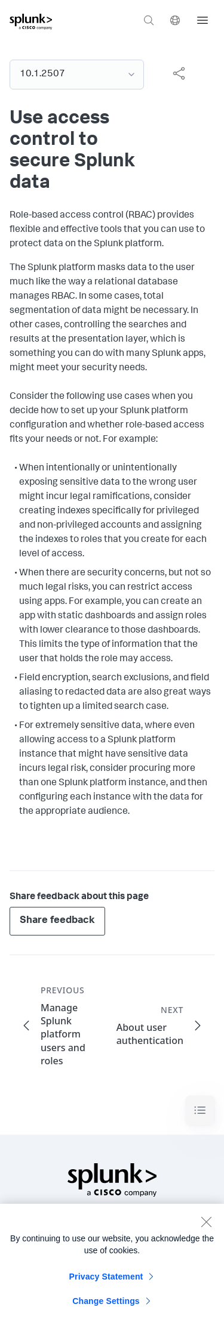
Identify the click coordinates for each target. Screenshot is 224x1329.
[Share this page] (178, 73)
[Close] (206, 1228)
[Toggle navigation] (200, 1110)
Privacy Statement (106, 1282)
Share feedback (57, 921)
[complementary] (174, 73)
